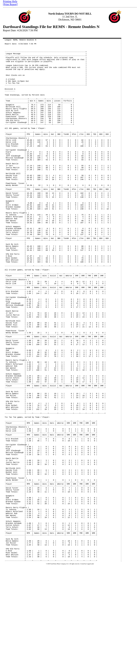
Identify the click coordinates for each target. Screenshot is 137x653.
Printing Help (10, 1)
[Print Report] (10, 4)
